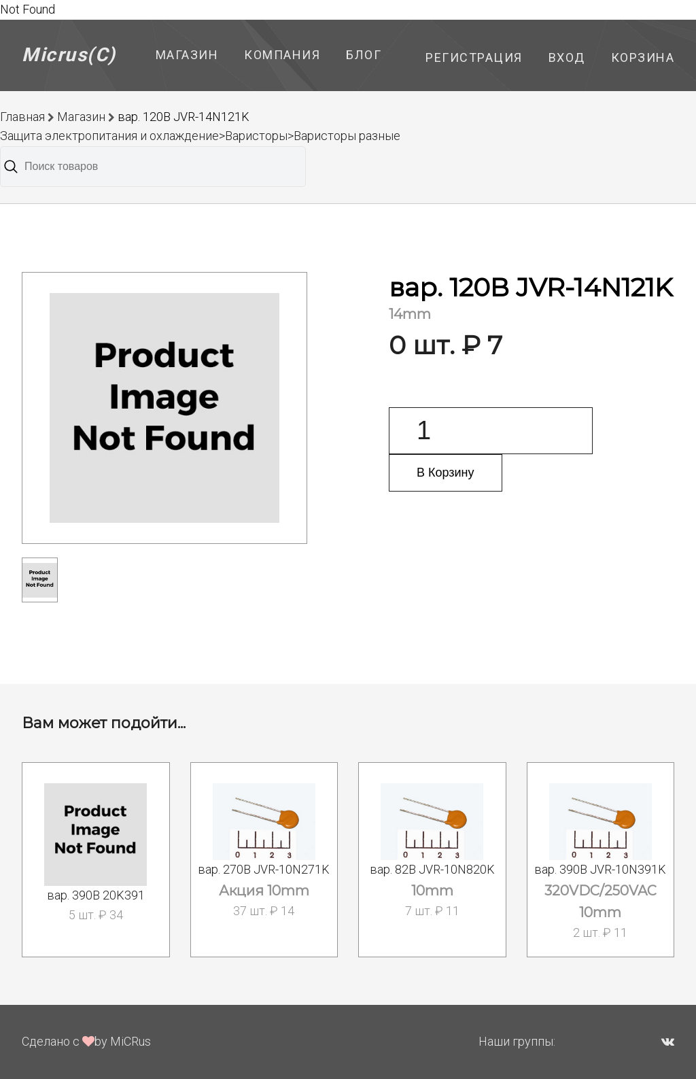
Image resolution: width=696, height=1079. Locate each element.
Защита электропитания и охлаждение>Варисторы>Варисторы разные (200, 136)
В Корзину (445, 472)
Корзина (643, 57)
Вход (567, 57)
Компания (282, 55)
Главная (22, 116)
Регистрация (474, 57)
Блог (363, 55)
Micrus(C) (69, 55)
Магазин (187, 55)
